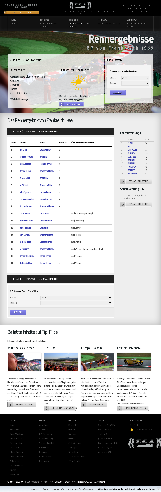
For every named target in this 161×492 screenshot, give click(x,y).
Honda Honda (45, 256)
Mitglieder (73, 425)
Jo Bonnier (24, 249)
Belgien (17, 131)
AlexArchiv (44, 429)
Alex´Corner (44, 425)
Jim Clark (23, 150)
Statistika (14, 474)
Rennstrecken (45, 456)
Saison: (113, 78)
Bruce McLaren (26, 220)
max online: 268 (104, 452)
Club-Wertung (74, 443)
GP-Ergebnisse (45, 434)
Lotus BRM (44, 213)
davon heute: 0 (104, 429)
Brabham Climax (47, 171)
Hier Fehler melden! (24, 12)
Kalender (43, 452)
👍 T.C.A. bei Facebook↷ (141, 429)
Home (22, 22)
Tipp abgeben (16, 443)
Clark (131, 143)
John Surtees (25, 164)
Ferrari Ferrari (46, 164)
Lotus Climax (45, 150)
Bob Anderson (26, 206)
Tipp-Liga (14, 447)
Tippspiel (51, 23)
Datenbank (44, 461)
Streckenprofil (74, 104)
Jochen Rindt (25, 242)
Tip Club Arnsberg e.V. (32, 482)
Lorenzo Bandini (27, 199)
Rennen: (113, 83)
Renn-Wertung (17, 434)
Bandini (131, 160)
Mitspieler (14, 461)
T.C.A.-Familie (74, 461)
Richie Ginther (26, 263)
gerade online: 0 (105, 438)
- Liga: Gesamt (16, 456)
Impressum (48, 482)
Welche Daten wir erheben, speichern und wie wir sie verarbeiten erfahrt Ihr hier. (126, 489)
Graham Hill (25, 178)
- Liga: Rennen (16, 452)
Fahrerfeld (44, 447)
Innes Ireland (25, 228)
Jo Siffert (24, 185)
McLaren (132, 167)
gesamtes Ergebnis (138, 181)
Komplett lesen (24, 404)
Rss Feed (134, 425)
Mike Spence (25, 192)
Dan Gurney (25, 235)
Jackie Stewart (26, 157)
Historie (71, 429)
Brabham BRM (46, 185)
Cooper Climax (46, 220)
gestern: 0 (102, 434)
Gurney (131, 153)
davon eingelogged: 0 (107, 443)
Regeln (13, 470)
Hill (130, 146)
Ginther (132, 163)
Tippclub (109, 22)
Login (12, 425)
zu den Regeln (96, 404)
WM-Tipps (73, 447)
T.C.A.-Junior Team (76, 456)
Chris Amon (25, 213)
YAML (74, 482)
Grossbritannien (49, 131)
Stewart (132, 150)
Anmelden (138, 23)
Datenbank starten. (136, 408)
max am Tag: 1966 (106, 447)
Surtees (132, 157)
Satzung (72, 434)
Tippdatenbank (17, 465)
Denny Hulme (25, 171)
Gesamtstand (16, 438)
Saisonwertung (46, 438)
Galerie (71, 438)
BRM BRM (44, 157)
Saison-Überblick (46, 443)
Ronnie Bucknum (27, 256)
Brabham (132, 173)
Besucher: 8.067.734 (106, 425)
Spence (131, 170)
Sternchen (73, 452)
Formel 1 (80, 23)
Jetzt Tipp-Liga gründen (64, 408)
